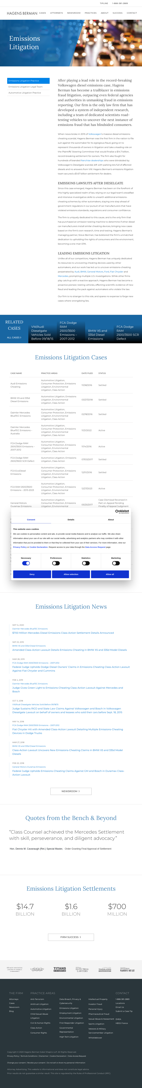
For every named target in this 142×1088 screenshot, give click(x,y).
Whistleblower (95, 1038)
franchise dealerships (92, 160)
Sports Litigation (96, 1024)
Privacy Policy (13, 1056)
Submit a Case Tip (124, 1011)
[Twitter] (11, 3)
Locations (120, 1003)
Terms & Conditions (31, 1056)
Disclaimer (47, 1056)
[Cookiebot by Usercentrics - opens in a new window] (117, 512)
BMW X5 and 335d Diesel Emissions (29, 646)
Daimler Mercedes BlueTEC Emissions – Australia (21, 430)
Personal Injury (95, 1009)
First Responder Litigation (71, 1023)
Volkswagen (94, 134)
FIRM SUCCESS (69, 937)
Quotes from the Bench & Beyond (71, 817)
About (105, 13)
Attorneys (57, 13)
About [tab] (111, 519)
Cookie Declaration (62, 1056)
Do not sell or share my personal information (71, 1062)
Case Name (19, 373)
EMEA (118, 1019)
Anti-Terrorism (37, 999)
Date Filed (87, 373)
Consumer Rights (38, 1033)
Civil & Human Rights (40, 1023)
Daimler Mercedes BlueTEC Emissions (30, 629)
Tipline (104, 3)
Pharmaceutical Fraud (99, 1014)
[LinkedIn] (15, 3)
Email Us (120, 1007)
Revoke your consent (38, 1062)
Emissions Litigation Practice (24, 80)
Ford (106, 271)
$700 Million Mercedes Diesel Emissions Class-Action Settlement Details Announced (63, 632)
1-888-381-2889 (120, 3)
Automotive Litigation (53, 380)
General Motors (95, 271)
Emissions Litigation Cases (71, 357)
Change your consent (17, 1062)
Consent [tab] (31, 519)
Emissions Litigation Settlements (71, 888)
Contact (132, 13)
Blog (11, 1011)
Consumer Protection (52, 383)
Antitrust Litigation (39, 1004)
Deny (32, 574)
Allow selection (71, 574)
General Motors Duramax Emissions (29, 767)
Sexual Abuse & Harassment (101, 1019)
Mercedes (63, 276)
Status (102, 373)
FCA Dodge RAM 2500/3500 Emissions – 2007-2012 (23, 446)
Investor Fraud (95, 1004)
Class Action (58, 390)
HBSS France (122, 1023)
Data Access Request (82, 1056)
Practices (91, 13)
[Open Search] (133, 3)
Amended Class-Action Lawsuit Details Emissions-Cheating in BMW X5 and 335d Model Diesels (69, 649)
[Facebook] (8, 3)
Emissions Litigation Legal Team (26, 86)
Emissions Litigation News (71, 606)
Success (118, 13)
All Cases (13, 337)
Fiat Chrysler (116, 271)
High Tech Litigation (68, 1037)
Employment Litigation (70, 1013)
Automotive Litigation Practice (25, 92)
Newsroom (74, 13)
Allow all (110, 574)
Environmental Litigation (71, 1018)
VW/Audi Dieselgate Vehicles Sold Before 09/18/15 (35, 704)
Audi (77, 271)
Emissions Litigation (69, 1008)
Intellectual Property (98, 999)
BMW (83, 271)
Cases (43, 13)
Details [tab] (71, 519)
